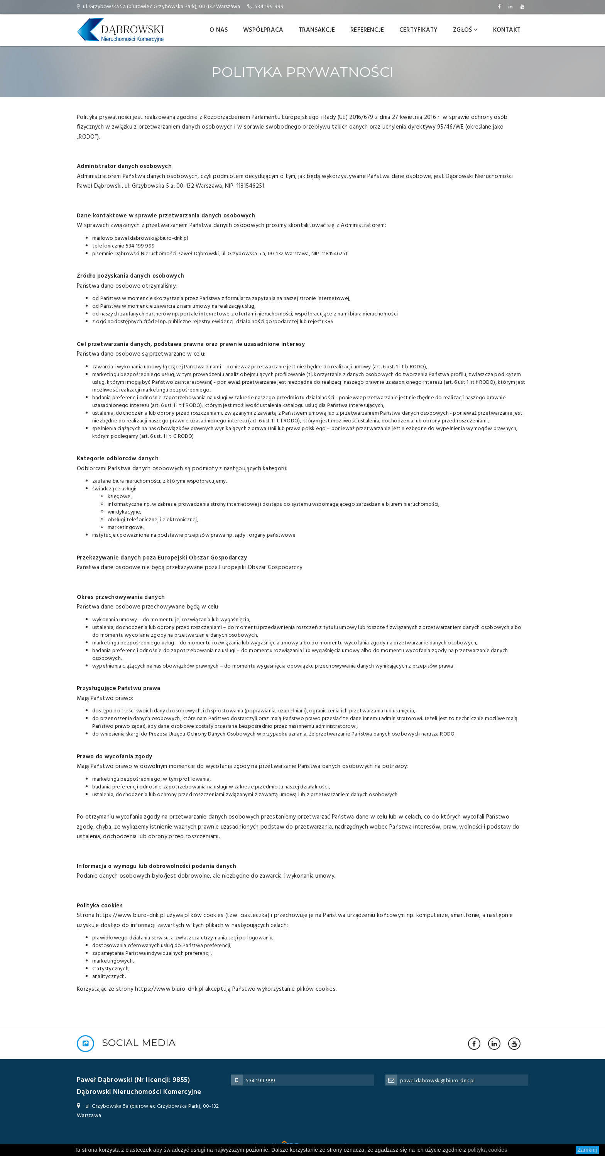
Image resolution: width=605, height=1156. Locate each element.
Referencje (367, 30)
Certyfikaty (418, 30)
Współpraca (263, 30)
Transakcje (317, 30)
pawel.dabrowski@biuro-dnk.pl (437, 1080)
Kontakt (507, 30)
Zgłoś (465, 30)
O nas (219, 30)
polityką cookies (487, 1150)
